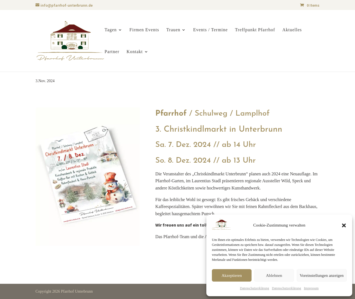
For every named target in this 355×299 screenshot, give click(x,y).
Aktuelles (292, 30)
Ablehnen (274, 275)
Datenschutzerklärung (254, 288)
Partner (112, 52)
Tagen (111, 30)
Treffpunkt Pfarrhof (255, 30)
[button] (344, 225)
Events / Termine (210, 30)
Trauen (173, 30)
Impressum (311, 288)
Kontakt (134, 52)
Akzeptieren (232, 275)
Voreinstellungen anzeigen (322, 275)
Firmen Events (144, 30)
